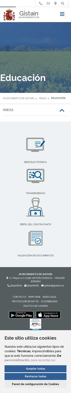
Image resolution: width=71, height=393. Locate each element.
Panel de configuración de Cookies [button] (35, 384)
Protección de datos (25, 301)
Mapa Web (34, 297)
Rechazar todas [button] (35, 376)
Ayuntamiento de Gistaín (18, 98)
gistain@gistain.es (52, 285)
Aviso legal (49, 297)
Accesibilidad (49, 301)
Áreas (42, 98)
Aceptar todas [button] (35, 368)
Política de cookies (35, 306)
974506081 (31, 285)
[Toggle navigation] (62, 15)
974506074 (14, 285)
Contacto (19, 297)
